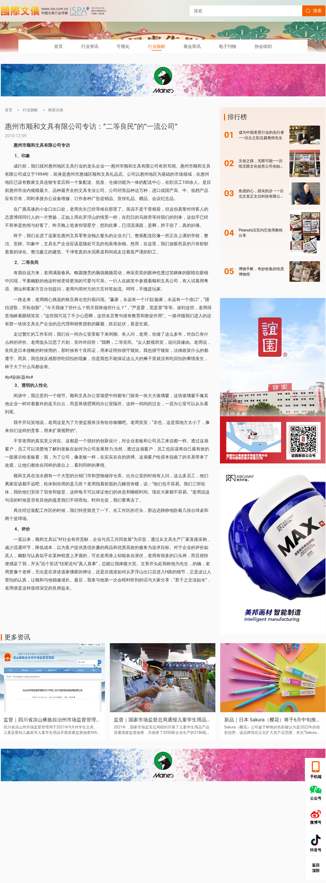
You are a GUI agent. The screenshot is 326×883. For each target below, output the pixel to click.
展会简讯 (192, 46)
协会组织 (263, 46)
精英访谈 (55, 110)
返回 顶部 (316, 868)
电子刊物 (227, 46)
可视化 (123, 46)
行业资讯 (89, 46)
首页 (58, 46)
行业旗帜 (156, 46)
